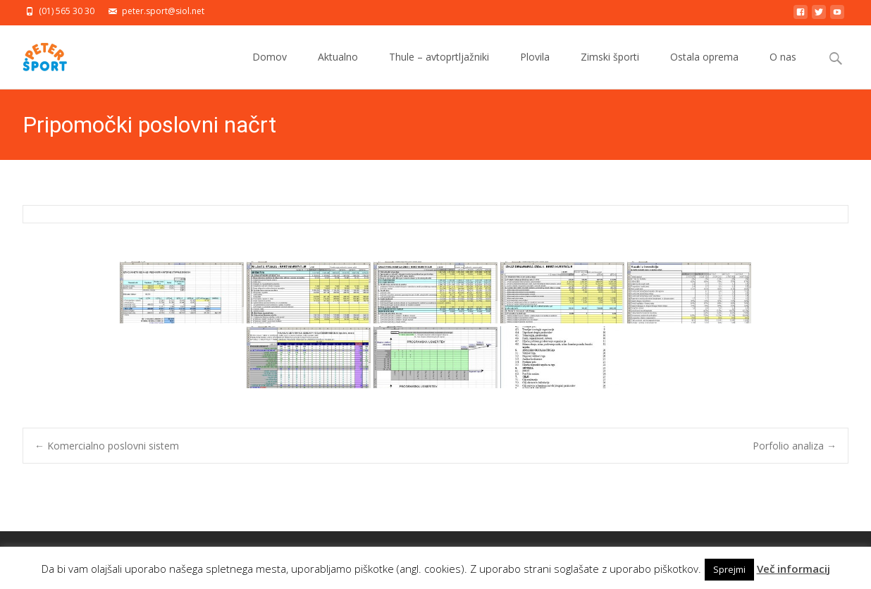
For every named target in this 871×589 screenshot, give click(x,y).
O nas (783, 69)
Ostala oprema (704, 69)
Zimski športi (610, 69)
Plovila (535, 69)
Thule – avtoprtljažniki (439, 69)
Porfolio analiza (794, 445)
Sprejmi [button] (729, 569)
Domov (269, 69)
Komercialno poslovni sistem (107, 445)
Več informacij (793, 569)
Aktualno (338, 69)
